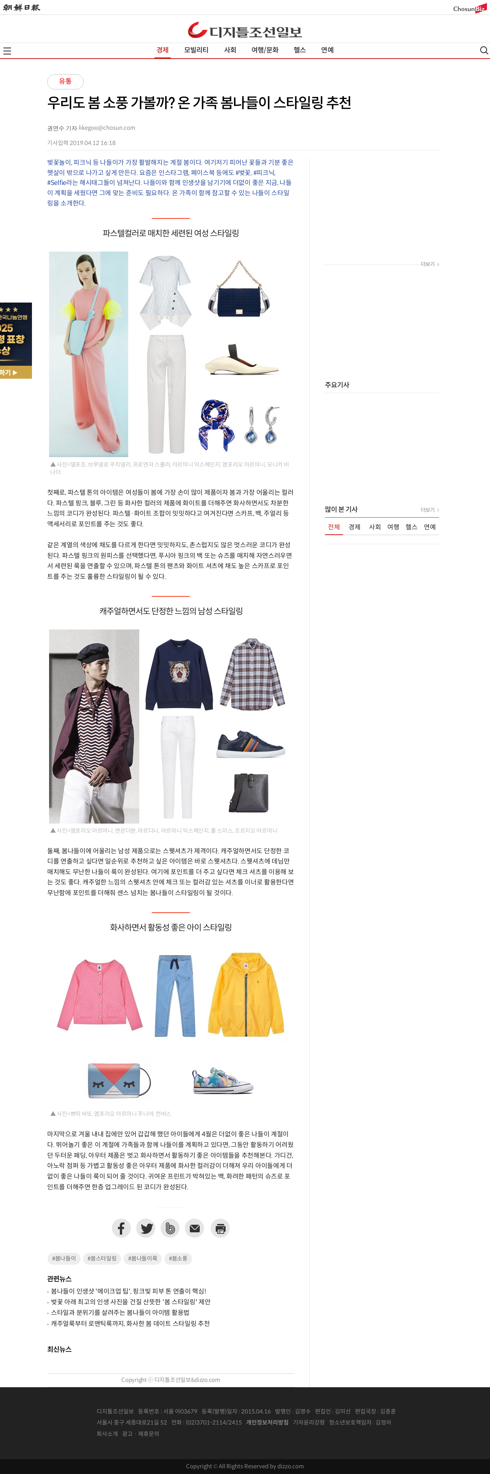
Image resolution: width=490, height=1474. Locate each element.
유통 (65, 82)
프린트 (220, 1228)
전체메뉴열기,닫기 (7, 51)
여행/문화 (264, 50)
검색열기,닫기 (484, 50)
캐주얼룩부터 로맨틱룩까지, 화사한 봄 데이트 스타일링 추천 (130, 1324)
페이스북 (121, 1228)
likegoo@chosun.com (107, 128)
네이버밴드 (170, 1228)
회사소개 (107, 1434)
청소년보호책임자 (350, 1422)
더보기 (427, 264)
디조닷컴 (245, 29)
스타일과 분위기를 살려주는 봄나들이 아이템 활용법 (120, 1313)
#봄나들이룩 (142, 1258)
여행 (393, 527)
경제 (162, 50)
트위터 (145, 1228)
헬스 (300, 50)
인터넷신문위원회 (416, 1423)
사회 (230, 50)
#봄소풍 (178, 1258)
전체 (334, 527)
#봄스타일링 (102, 1258)
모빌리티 (196, 50)
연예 (327, 50)
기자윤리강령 (309, 1422)
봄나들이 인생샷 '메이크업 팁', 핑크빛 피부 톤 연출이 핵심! (128, 1292)
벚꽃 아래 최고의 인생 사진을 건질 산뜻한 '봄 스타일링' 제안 (131, 1302)
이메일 (194, 1228)
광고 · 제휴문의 (140, 1434)
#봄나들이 (64, 1258)
